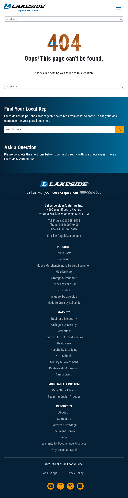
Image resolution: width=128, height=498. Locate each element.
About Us (64, 412)
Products (64, 247)
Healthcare (64, 343)
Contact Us (64, 419)
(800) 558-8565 (70, 220)
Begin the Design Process (64, 396)
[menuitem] (64, 275)
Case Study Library (64, 390)
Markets (64, 312)
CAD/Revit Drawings (64, 425)
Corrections (64, 331)
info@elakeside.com (68, 236)
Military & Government (64, 362)
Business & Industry (64, 318)
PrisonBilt (64, 290)
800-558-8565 (91, 192)
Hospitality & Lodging (64, 349)
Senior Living (64, 374)
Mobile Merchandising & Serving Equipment (64, 265)
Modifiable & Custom (64, 384)
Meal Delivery (64, 271)
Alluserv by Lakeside (64, 296)
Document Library (64, 431)
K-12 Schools (64, 356)
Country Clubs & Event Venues (64, 337)
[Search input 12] (61, 19)
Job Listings (49, 473)
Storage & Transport (64, 278)
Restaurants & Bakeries (64, 368)
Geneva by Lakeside (64, 284)
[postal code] (59, 129)
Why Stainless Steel (64, 450)
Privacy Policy (75, 473)
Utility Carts (64, 253)
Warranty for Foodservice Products (64, 443)
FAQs (64, 437)
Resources (64, 406)
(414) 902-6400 (69, 224)
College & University (64, 325)
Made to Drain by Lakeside (64, 302)
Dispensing (64, 259)
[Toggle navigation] (118, 7)
